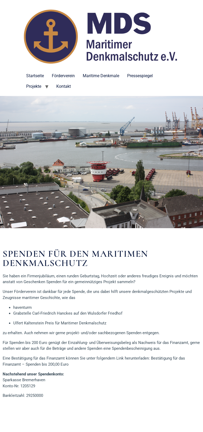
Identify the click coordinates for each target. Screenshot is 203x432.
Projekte (33, 86)
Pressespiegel (140, 75)
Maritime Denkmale (101, 75)
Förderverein (63, 75)
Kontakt (63, 86)
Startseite (35, 75)
